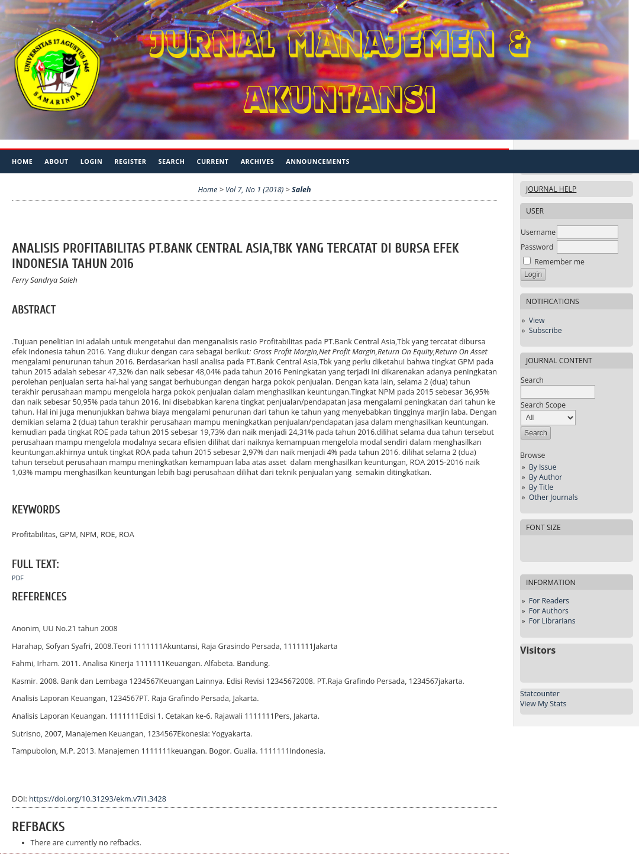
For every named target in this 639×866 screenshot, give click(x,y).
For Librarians (552, 621)
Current (212, 161)
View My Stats (543, 704)
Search (172, 161)
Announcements (318, 161)
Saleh (301, 190)
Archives (258, 161)
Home (22, 161)
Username (538, 232)
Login (91, 161)
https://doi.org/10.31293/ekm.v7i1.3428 (97, 799)
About (56, 161)
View (537, 320)
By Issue (543, 467)
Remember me (559, 262)
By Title (541, 487)
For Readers (549, 601)
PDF (18, 578)
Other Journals (553, 497)
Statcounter (540, 694)
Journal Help (551, 189)
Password (537, 247)
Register (130, 161)
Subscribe (545, 330)
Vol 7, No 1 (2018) (254, 190)
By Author (546, 477)
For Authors (549, 611)
